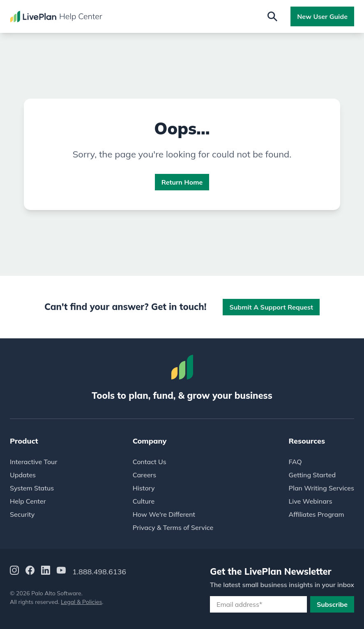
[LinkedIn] (45, 571)
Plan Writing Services (321, 488)
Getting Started (312, 475)
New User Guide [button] (322, 16)
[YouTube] (61, 571)
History (144, 488)
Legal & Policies (81, 602)
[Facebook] (30, 571)
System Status (32, 488)
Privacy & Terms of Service (173, 527)
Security (22, 514)
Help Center (28, 501)
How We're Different (164, 514)
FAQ (295, 462)
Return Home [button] (182, 182)
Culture (144, 501)
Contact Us (149, 462)
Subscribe (332, 604)
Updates (23, 475)
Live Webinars (310, 501)
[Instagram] (14, 571)
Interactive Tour (33, 462)
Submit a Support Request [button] (271, 307)
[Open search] (272, 16)
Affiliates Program (316, 514)
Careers (144, 475)
